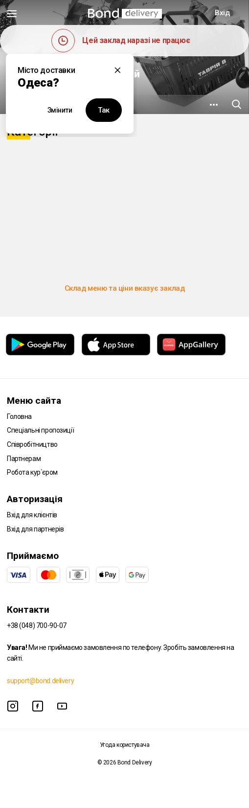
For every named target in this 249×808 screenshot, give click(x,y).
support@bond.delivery (40, 681)
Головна (19, 416)
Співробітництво (32, 444)
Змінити (59, 110)
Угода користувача (125, 744)
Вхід (222, 12)
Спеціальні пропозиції (40, 430)
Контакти (28, 609)
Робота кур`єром (32, 472)
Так (104, 110)
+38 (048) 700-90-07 (37, 625)
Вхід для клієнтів (32, 515)
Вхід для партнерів (35, 529)
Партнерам (24, 458)
